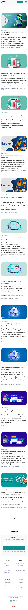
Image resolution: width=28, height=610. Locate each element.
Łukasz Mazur (4, 47)
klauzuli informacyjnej (16, 553)
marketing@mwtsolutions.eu (8, 88)
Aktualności (4, 30)
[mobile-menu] (26, 2)
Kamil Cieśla (4, 212)
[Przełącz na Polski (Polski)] (14, 606)
